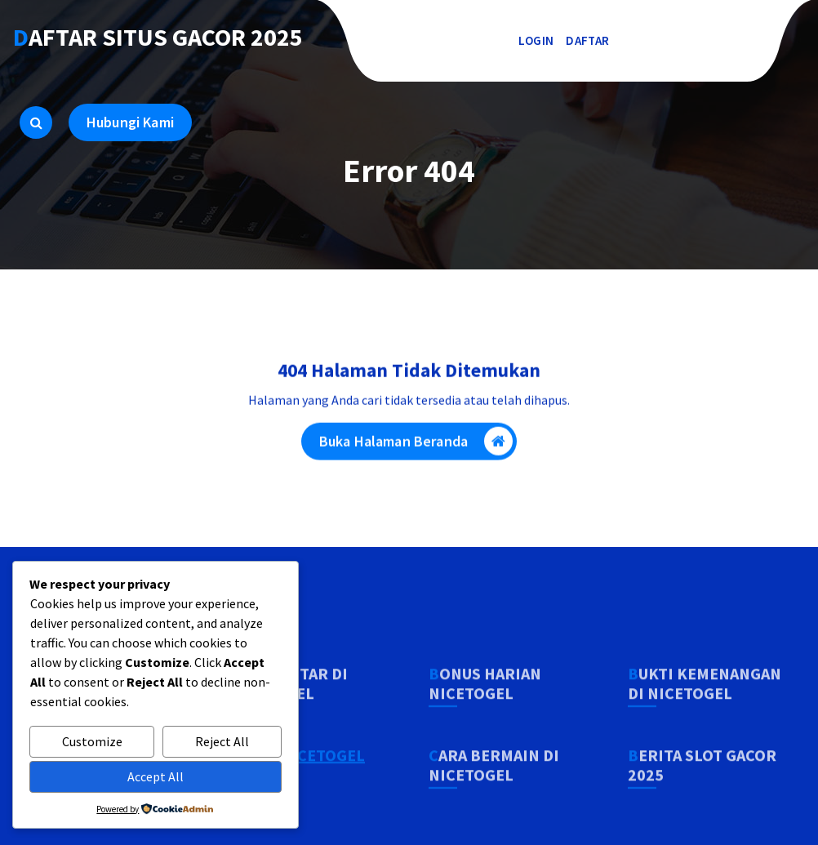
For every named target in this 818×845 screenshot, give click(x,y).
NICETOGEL (322, 788)
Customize (92, 741)
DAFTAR (587, 40)
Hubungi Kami (130, 122)
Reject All (222, 741)
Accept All (155, 776)
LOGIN (536, 40)
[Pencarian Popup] (36, 122)
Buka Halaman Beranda (416, 445)
